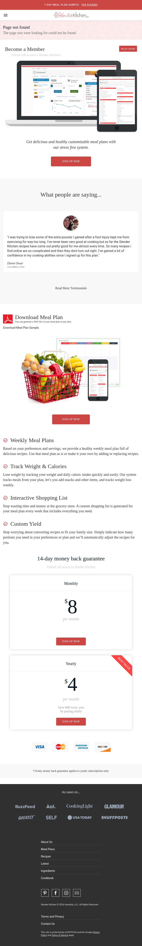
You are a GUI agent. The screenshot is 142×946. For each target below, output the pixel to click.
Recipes (46, 856)
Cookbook (47, 878)
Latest (45, 863)
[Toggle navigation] (6, 15)
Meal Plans (48, 849)
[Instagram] (66, 893)
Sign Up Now (71, 161)
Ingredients (48, 870)
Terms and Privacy (52, 916)
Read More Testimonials (71, 288)
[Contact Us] (77, 893)
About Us (46, 842)
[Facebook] (56, 893)
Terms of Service (60, 935)
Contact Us (48, 923)
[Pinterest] (45, 893)
